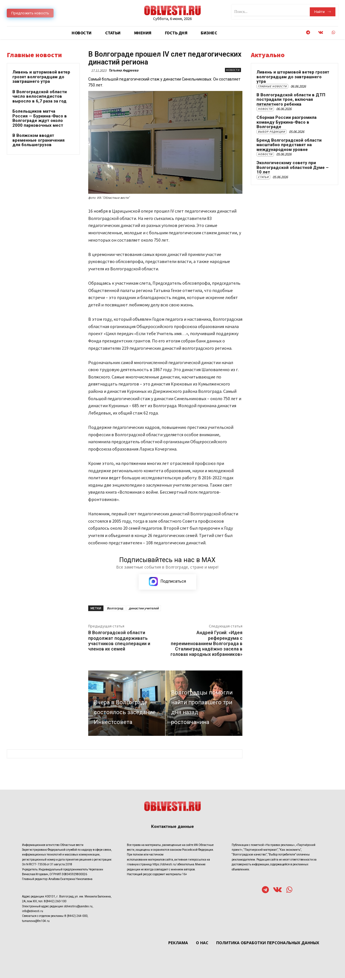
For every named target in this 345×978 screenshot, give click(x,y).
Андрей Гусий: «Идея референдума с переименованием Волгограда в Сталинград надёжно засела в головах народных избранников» (206, 643)
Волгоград (115, 608)
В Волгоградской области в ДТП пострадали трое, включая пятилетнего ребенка (290, 99)
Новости (233, 70)
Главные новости (272, 86)
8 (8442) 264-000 (76, 916)
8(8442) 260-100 (55, 901)
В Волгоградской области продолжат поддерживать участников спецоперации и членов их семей (119, 641)
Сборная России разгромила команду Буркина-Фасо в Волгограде (286, 122)
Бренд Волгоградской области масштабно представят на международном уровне (289, 145)
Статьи (263, 177)
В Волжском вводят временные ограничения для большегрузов (38, 140)
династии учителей (144, 608)
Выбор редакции (271, 131)
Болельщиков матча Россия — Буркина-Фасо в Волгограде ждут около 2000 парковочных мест (39, 118)
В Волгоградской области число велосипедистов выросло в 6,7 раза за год (39, 96)
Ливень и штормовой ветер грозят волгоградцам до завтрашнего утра (41, 77)
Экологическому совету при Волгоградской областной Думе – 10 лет (292, 167)
